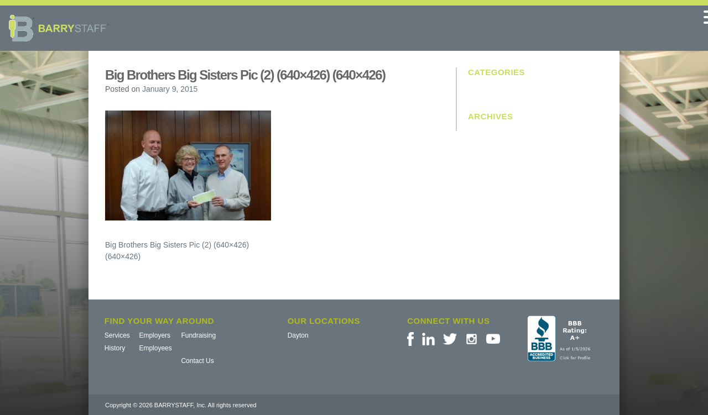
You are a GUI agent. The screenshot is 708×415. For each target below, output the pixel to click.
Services (117, 335)
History (115, 348)
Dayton (298, 335)
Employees (155, 348)
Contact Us (197, 361)
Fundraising (198, 335)
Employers (154, 335)
